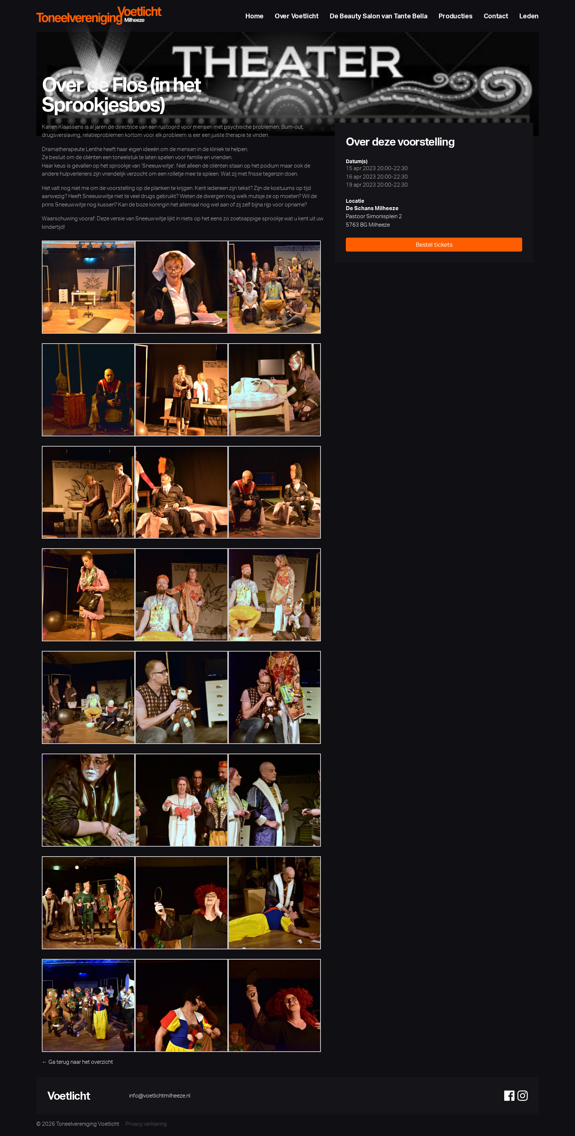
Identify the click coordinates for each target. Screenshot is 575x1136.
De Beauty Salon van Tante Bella (379, 17)
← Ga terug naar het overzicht (77, 1063)
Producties (456, 17)
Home (254, 17)
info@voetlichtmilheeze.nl (159, 1097)
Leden (529, 17)
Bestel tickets (434, 246)
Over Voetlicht (297, 17)
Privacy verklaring (147, 1125)
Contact (496, 17)
